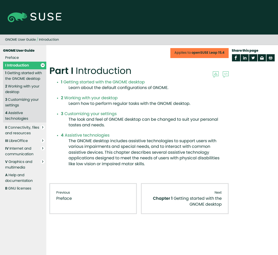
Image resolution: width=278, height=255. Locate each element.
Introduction (49, 39)
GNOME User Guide (20, 39)
